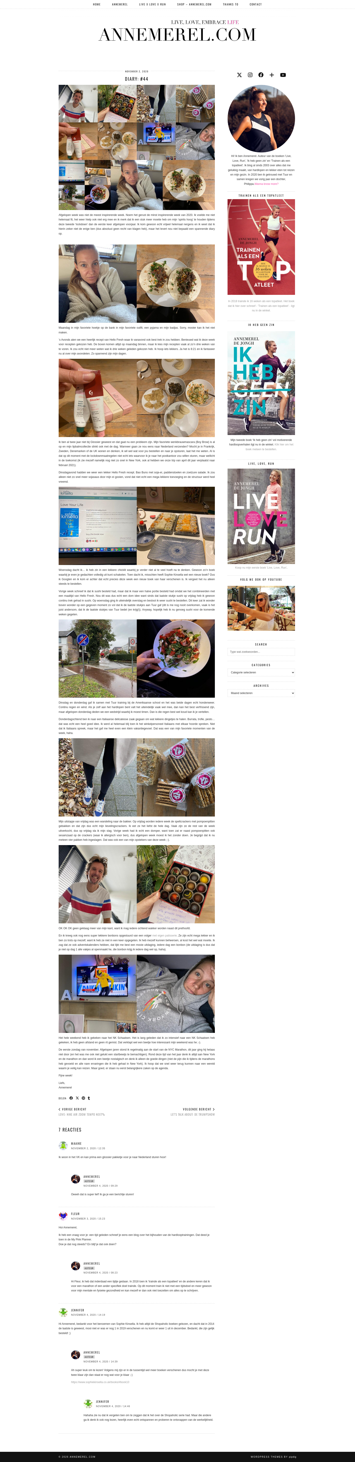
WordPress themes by (273, 1457)
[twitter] (239, 75)
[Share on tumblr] (89, 1098)
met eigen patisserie (164, 935)
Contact (256, 4)
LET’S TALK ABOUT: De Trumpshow (193, 1112)
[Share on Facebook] (71, 1098)
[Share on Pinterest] (84, 1098)
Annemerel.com (83, 1457)
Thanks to (230, 4)
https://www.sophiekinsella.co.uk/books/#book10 (100, 1382)
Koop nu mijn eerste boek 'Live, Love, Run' (261, 567)
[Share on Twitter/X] (77, 1098)
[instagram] (250, 75)
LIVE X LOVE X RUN (152, 4)
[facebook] (261, 75)
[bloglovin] (271, 75)
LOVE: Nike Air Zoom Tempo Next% (82, 1112)
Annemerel (120, 4)
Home (97, 4)
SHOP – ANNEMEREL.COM (194, 4)
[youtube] (283, 75)
